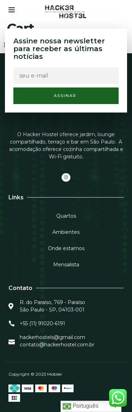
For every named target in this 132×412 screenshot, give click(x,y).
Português (80, 406)
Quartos (66, 216)
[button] (11, 9)
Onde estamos (66, 248)
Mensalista (66, 264)
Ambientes (66, 232)
